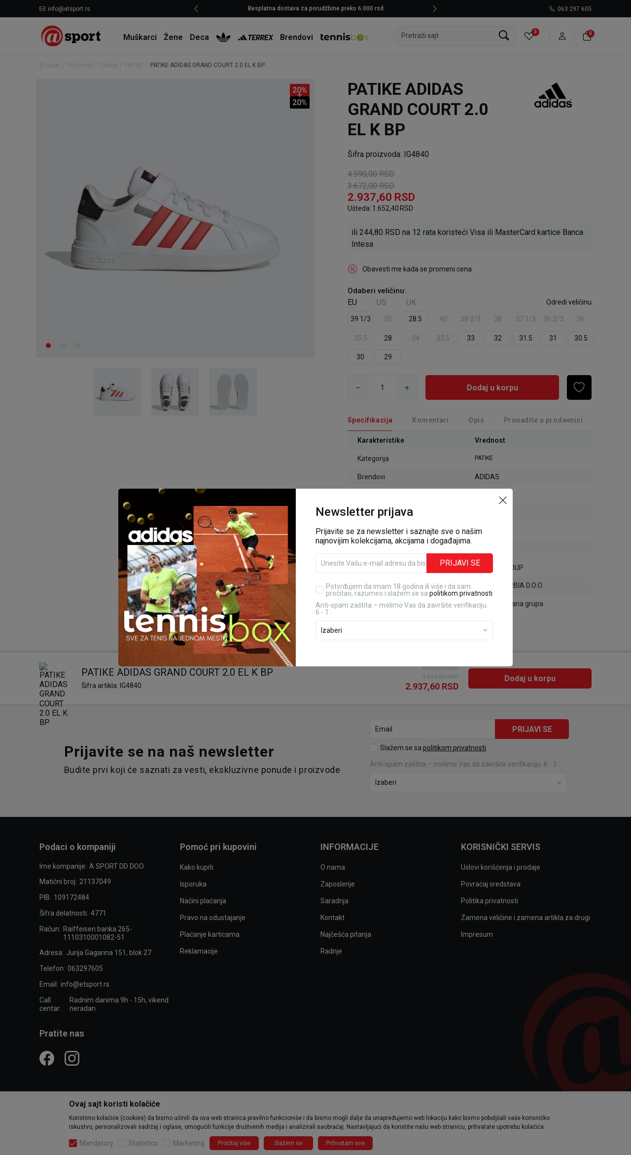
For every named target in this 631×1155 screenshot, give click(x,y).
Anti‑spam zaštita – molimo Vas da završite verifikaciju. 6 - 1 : (402, 609)
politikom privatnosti (460, 593)
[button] (503, 499)
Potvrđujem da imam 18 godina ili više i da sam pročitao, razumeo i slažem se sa (409, 590)
